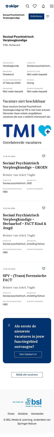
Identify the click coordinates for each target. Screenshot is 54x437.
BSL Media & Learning (19, 419)
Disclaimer (23, 413)
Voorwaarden (37, 413)
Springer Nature (27, 423)
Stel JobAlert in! (28, 354)
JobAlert (43, 6)
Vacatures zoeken (27, 6)
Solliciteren (36, 16)
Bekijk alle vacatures (27, 374)
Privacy (11, 413)
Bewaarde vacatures (35, 6)
